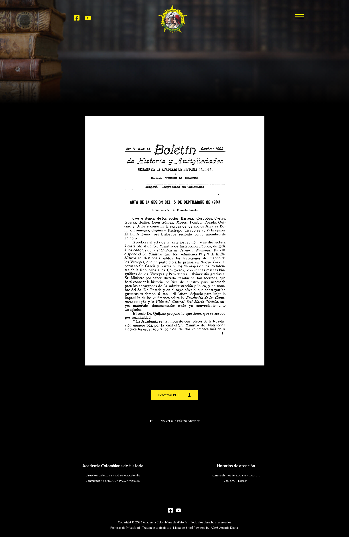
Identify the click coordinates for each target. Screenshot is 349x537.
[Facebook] (77, 18)
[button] (299, 17)
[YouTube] (88, 18)
